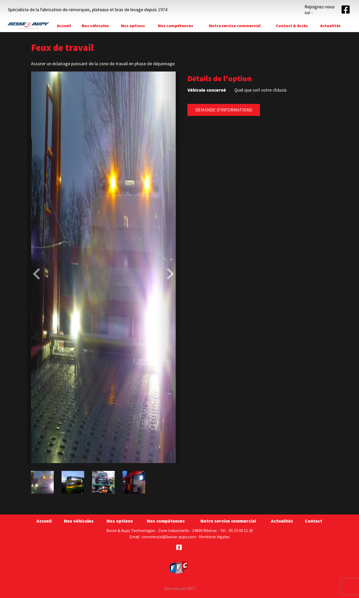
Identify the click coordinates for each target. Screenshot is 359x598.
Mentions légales (214, 536)
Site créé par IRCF (179, 588)
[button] (38, 267)
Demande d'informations (223, 110)
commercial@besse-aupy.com (169, 536)
